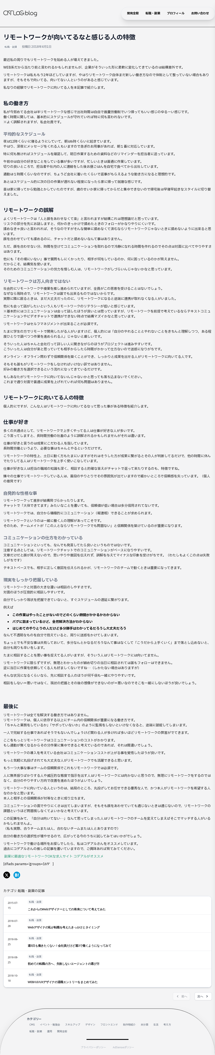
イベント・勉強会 (50, 1025)
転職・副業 (153, 13)
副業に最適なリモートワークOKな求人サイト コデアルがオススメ (54, 856)
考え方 (167, 1025)
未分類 (144, 1025)
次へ (203, 996)
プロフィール (176, 13)
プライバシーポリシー (93, 1047)
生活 (155, 1025)
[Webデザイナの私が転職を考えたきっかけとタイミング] (107, 924)
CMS (32, 1025)
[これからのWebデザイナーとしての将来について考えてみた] (107, 905)
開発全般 (133, 13)
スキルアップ (72, 1025)
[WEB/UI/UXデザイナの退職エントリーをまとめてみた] (107, 978)
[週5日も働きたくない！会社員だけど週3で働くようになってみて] (107, 942)
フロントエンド (109, 1025)
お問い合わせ (200, 13)
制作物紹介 (129, 1025)
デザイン (90, 1025)
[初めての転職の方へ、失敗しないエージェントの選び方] (107, 960)
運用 (49, 1031)
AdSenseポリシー (123, 1047)
